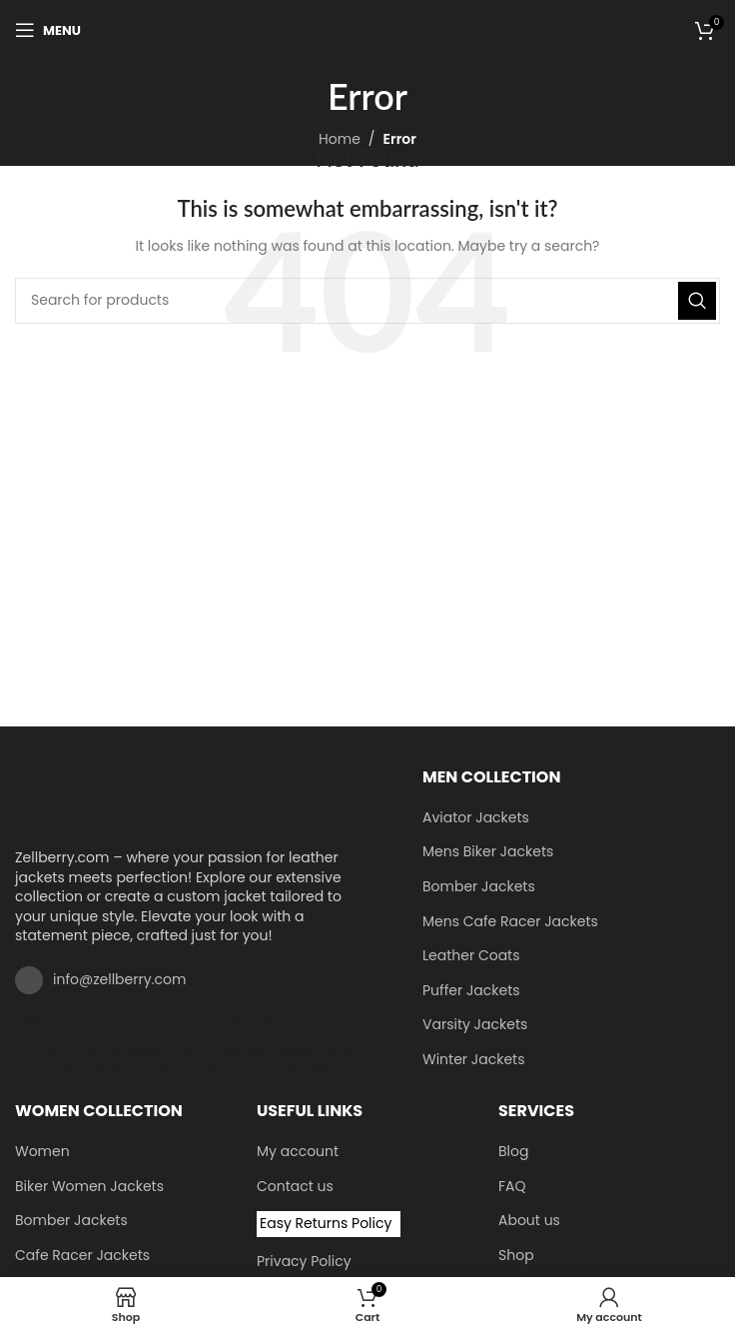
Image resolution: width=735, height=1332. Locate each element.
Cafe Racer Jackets (82, 1255)
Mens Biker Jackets (487, 851)
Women (42, 1151)
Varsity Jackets (474, 1024)
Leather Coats (471, 955)
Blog (513, 1151)
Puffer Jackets (471, 990)
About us (529, 1220)
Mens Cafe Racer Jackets (510, 921)
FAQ (512, 1186)
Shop (516, 1255)
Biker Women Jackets (89, 1186)
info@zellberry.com (119, 979)
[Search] (367, 301)
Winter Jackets (473, 1059)
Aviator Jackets (475, 817)
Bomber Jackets (478, 886)
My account (298, 1151)
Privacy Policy (304, 1261)
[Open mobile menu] (48, 30)
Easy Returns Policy (325, 1223)
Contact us (295, 1186)
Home (340, 139)
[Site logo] (368, 29)
